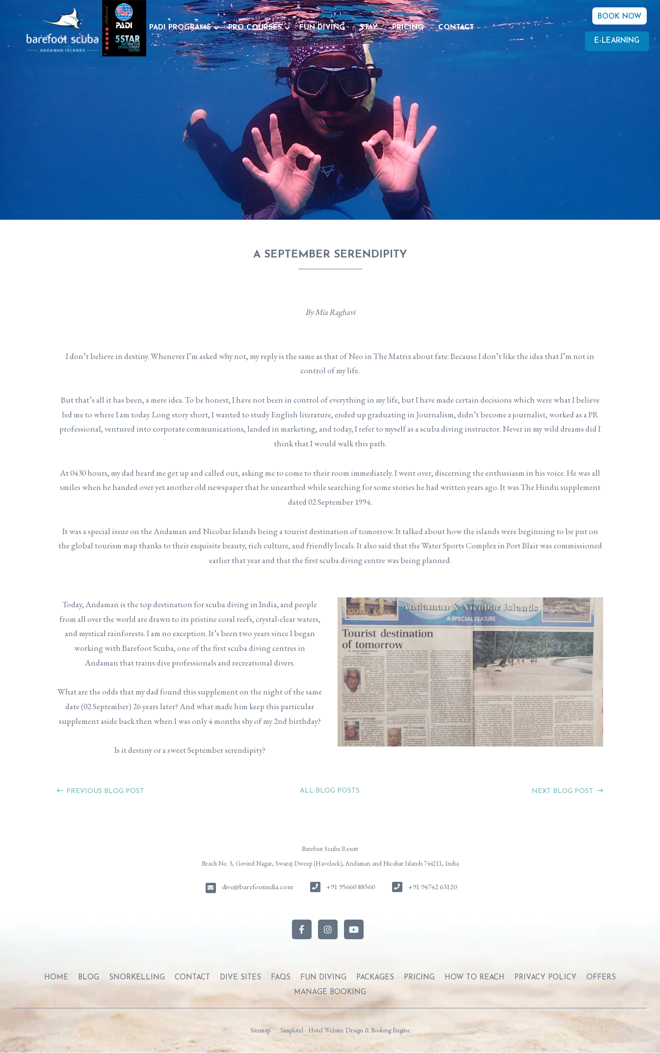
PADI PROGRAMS (180, 27)
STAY (368, 27)
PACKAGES (375, 977)
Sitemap (260, 1030)
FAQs (280, 977)
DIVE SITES (240, 977)
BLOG (88, 977)
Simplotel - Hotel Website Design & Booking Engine (345, 1030)
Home (56, 977)
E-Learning (616, 41)
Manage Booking (330, 992)
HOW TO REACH (474, 977)
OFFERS (601, 977)
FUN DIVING (322, 27)
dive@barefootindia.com (257, 886)
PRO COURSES (255, 27)
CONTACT (456, 27)
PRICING (407, 27)
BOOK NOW (619, 17)
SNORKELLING (137, 977)
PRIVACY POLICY (545, 977)
